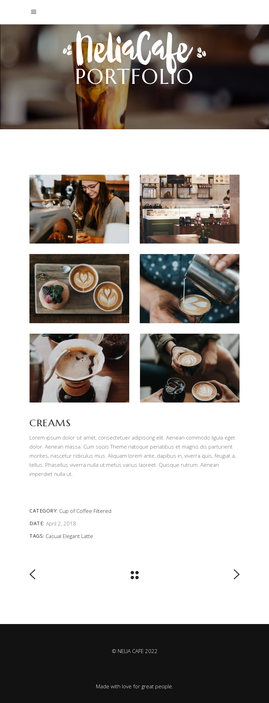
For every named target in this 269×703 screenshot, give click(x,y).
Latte (87, 535)
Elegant (71, 535)
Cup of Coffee (75, 510)
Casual (53, 535)
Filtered (102, 510)
